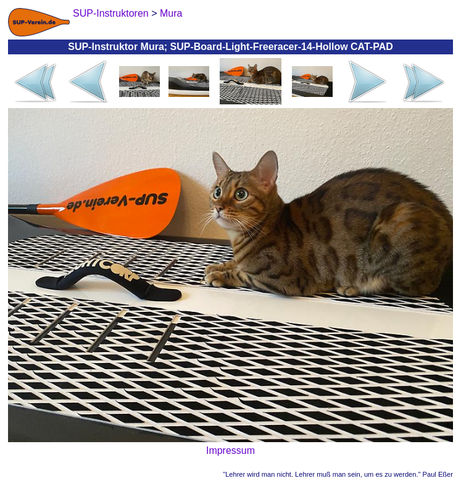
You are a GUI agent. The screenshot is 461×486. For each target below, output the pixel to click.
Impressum (230, 450)
